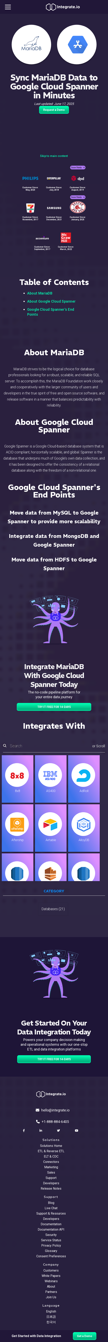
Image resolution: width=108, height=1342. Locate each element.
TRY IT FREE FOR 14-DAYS (54, 707)
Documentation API (51, 1229)
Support (51, 1178)
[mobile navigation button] (8, 7)
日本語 (51, 1317)
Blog (51, 1203)
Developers (51, 1183)
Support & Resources (51, 1213)
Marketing (51, 1167)
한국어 (51, 1322)
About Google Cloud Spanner (51, 301)
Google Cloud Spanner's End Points (50, 311)
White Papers (51, 1276)
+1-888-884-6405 (52, 1122)
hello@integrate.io (52, 1110)
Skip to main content (54, 156)
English (51, 1311)
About (51, 1286)
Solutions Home (51, 1146)
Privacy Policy (51, 1245)
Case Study (78, 167)
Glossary (51, 1251)
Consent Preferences (51, 1256)
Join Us (51, 1297)
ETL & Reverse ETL (51, 1151)
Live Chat (51, 1208)
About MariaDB (39, 293)
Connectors (51, 1162)
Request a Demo (54, 109)
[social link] (24, 1131)
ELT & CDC (51, 1156)
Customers (51, 1270)
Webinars (51, 1281)
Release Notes (51, 1188)
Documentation (51, 1224)
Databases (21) (53, 909)
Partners (51, 1292)
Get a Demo (84, 1336)
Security (51, 1235)
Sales (51, 1172)
